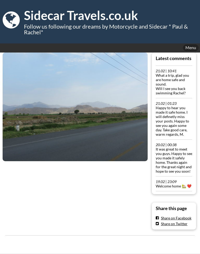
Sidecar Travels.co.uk (81, 15)
